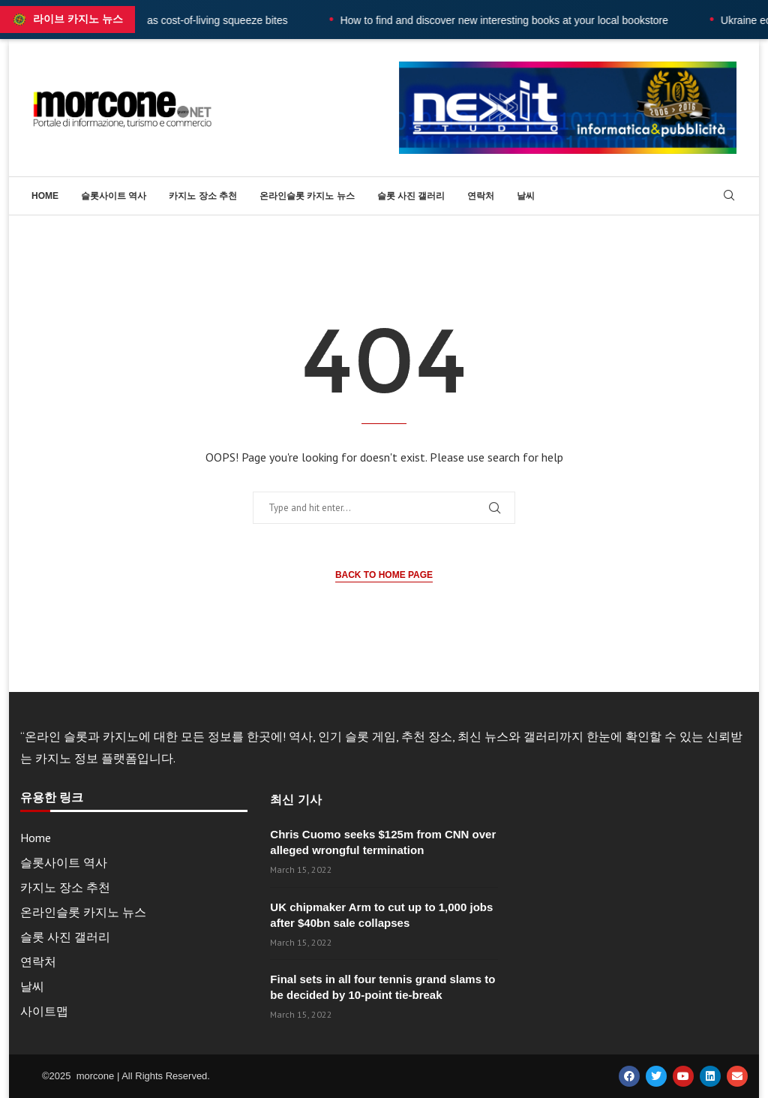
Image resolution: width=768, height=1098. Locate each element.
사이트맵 (44, 1011)
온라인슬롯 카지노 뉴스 (307, 196)
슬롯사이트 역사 (113, 196)
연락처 (480, 196)
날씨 (526, 196)
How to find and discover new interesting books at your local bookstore (537, 20)
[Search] (729, 196)
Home (45, 196)
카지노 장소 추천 (203, 196)
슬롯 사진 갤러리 (411, 196)
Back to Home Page (384, 575)
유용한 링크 (51, 798)
